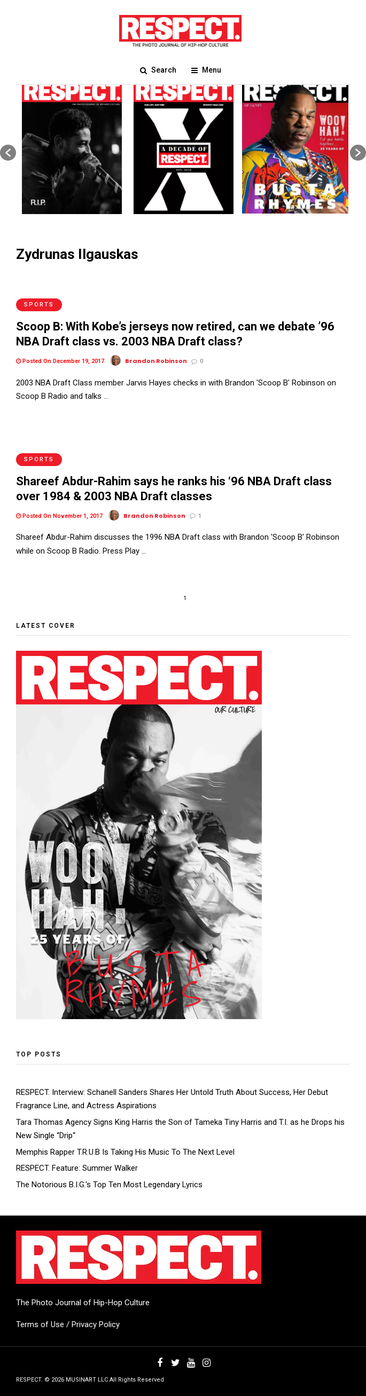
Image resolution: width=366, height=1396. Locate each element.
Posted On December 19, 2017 (60, 361)
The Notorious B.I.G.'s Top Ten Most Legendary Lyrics (109, 1184)
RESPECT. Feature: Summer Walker (77, 1168)
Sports (39, 304)
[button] (8, 153)
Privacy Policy (96, 1324)
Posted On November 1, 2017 (59, 515)
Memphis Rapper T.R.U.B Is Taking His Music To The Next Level (125, 1152)
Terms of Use (40, 1324)
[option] (72, 147)
